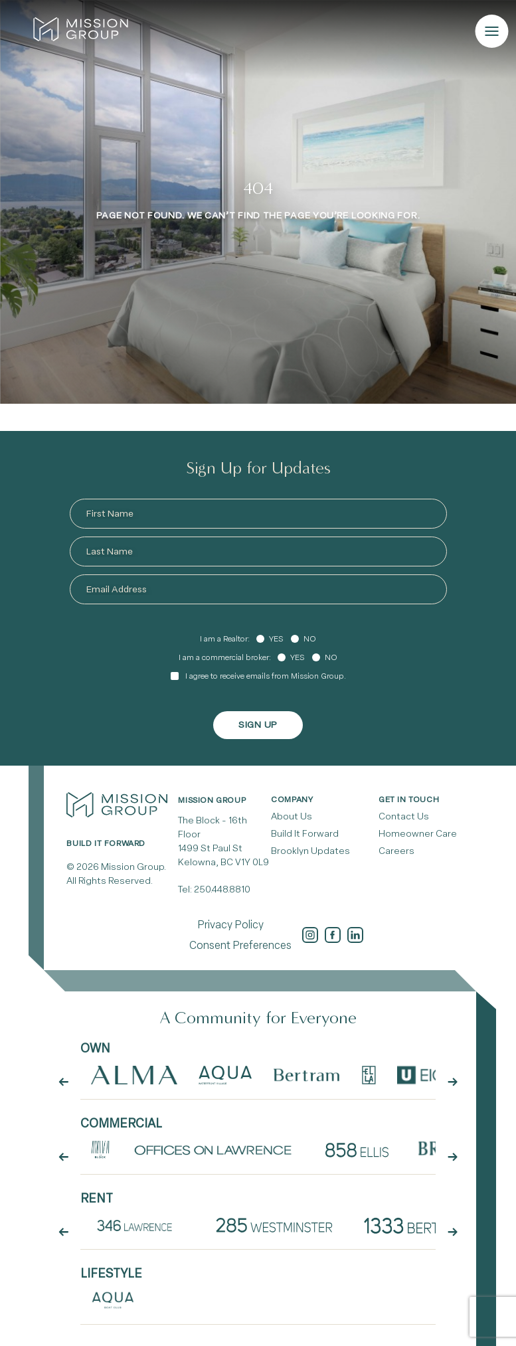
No (309, 638)
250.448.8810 (222, 889)
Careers (396, 851)
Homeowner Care (418, 833)
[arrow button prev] (64, 1082)
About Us (291, 816)
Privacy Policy (230, 924)
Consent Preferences (240, 945)
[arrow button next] (452, 1082)
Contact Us (404, 816)
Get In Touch (409, 799)
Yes (276, 638)
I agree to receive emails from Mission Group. (265, 676)
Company (292, 799)
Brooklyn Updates (310, 851)
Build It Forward (305, 833)
